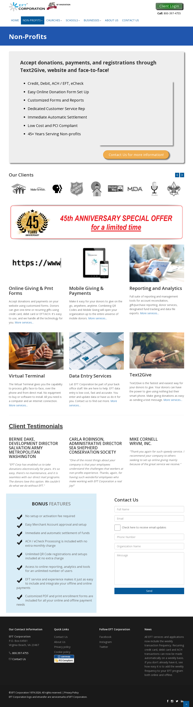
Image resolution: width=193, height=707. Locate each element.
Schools (73, 20)
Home (15, 20)
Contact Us (130, 20)
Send (149, 591)
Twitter (103, 647)
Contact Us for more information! (136, 154)
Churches (54, 20)
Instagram (105, 642)
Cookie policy (62, 652)
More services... (24, 322)
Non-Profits (33, 20)
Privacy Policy (71, 692)
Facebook (105, 637)
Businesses (92, 20)
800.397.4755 (20, 653)
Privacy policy (62, 647)
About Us (111, 20)
